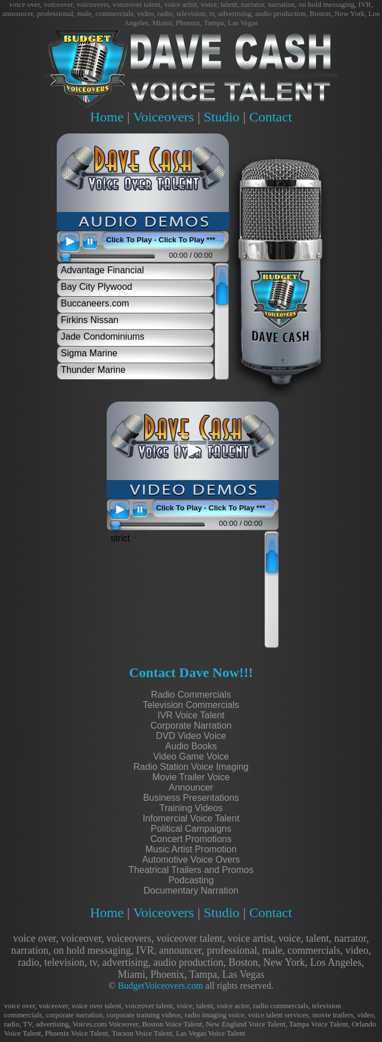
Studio (222, 116)
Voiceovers (163, 116)
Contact (270, 116)
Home (107, 116)
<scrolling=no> (141, 263)
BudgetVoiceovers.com (160, 985)
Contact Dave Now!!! (191, 672)
